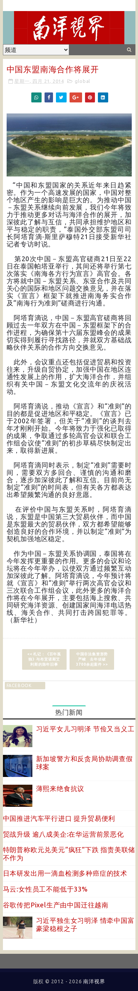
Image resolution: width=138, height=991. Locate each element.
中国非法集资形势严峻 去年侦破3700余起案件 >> (92, 659)
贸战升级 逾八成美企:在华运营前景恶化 (63, 834)
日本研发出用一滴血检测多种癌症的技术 (65, 873)
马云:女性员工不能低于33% (45, 889)
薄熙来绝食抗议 (60, 788)
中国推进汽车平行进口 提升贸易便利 (59, 818)
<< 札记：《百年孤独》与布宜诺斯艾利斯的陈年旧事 (44, 659)
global (82, 81)
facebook (19, 685)
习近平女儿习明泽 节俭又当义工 (85, 728)
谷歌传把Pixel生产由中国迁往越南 (56, 904)
